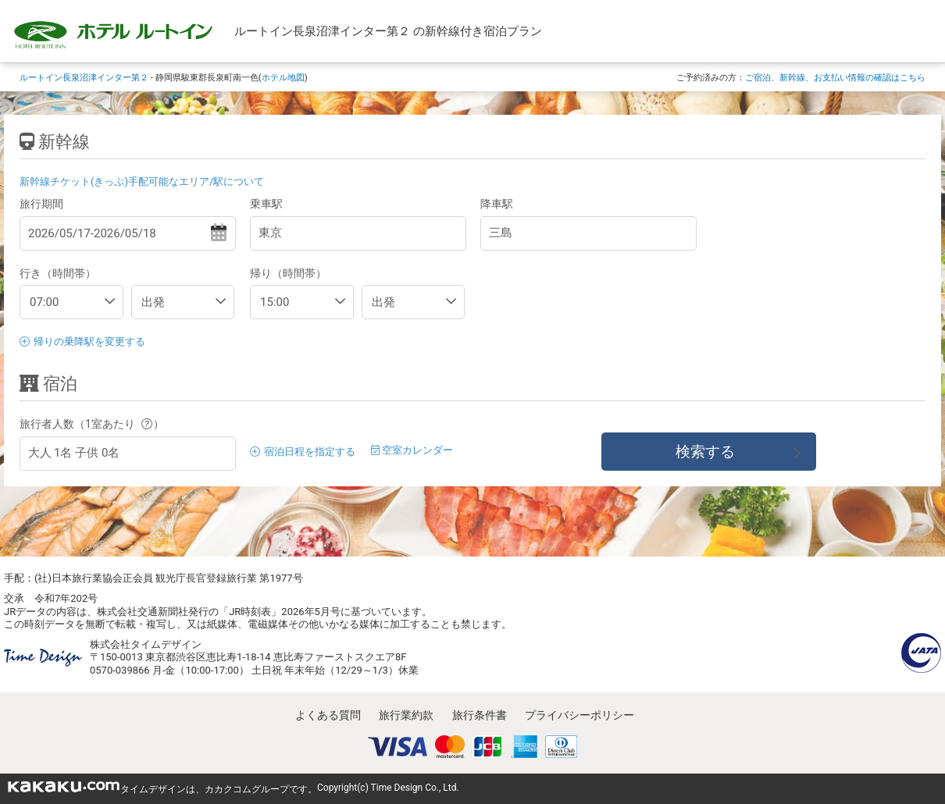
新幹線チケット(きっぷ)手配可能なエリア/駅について (142, 181)
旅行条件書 (479, 715)
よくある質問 (328, 715)
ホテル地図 (283, 77)
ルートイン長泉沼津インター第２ (84, 77)
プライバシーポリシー (579, 715)
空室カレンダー (412, 450)
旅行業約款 (406, 715)
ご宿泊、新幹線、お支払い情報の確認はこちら (835, 77)
